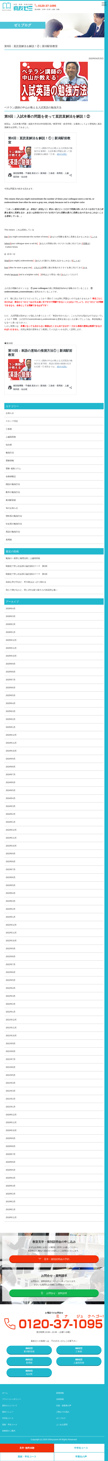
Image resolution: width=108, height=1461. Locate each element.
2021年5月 (10, 1075)
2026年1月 (10, 632)
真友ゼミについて (9, 1405)
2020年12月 (11, 1114)
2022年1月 (10, 1012)
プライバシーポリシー (11, 1399)
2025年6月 (10, 687)
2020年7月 (10, 1154)
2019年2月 (10, 1201)
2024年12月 (11, 735)
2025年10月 (11, 656)
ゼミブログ (61, 1418)
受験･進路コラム (13, 468)
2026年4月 (10, 608)
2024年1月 (10, 822)
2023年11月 (11, 838)
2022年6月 (10, 972)
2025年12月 (11, 640)
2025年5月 (10, 695)
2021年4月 (10, 1083)
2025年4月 (10, 703)
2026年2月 (10, 624)
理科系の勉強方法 (14, 516)
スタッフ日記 (12, 421)
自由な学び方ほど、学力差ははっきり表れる (26, 582)
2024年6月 (10, 782)
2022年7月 (10, 964)
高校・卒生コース (9, 1424)
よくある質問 (61, 1424)
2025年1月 (10, 727)
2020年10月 (11, 1130)
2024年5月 (10, 790)
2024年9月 (10, 759)
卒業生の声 (81, 1456)
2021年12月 (11, 1020)
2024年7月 (10, 774)
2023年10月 (11, 846)
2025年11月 (11, 648)
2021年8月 (10, 1051)
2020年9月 (10, 1138)
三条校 (9, 429)
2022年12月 (11, 925)
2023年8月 (10, 861)
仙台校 (9, 445)
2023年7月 (10, 869)
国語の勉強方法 (13, 484)
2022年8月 (10, 956)
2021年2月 (10, 1099)
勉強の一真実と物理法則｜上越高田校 (23, 558)
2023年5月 (10, 885)
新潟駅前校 (11, 500)
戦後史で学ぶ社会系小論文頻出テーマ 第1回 (26, 574)
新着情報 (60, 1393)
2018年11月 (11, 1217)
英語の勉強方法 (13, 532)
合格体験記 (11, 476)
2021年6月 (10, 1067)
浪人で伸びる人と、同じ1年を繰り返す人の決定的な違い (31, 590)
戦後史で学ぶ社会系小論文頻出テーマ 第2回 (26, 566)
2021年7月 (10, 1059)
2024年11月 (11, 743)
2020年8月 (10, 1146)
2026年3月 (10, 616)
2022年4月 (10, 988)
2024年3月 (10, 806)
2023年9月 (10, 853)
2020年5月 (10, 1170)
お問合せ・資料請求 (54, 1293)
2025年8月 (10, 672)
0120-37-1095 (47, 5)
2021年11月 (11, 1027)
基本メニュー (7, 1412)
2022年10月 (11, 940)
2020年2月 (10, 1194)
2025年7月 (10, 679)
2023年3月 (10, 901)
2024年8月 (10, 766)
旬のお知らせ (12, 508)
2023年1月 (10, 917)
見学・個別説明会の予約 (54, 1259)
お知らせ (10, 413)
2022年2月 (10, 1004)
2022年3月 (10, 996)
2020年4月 (10, 1178)
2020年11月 (11, 1122)
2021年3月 (10, 1091)
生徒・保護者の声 (63, 1405)
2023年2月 (10, 909)
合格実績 (60, 1399)
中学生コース (7, 1418)
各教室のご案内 (8, 1431)
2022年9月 (10, 948)
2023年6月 (10, 877)
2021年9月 (10, 1043)
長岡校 (9, 539)
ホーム (5, 1393)
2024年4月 (10, 798)
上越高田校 (11, 437)
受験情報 (10, 460)
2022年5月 (10, 980)
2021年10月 (11, 1035)
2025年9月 (10, 664)
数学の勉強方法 (13, 492)
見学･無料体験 (26, 1448)
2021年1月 (10, 1107)
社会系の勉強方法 (14, 524)
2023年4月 (10, 893)
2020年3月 (10, 1186)
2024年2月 (10, 814)
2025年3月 (10, 711)
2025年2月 (10, 719)
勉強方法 (10, 452)
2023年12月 (11, 830)
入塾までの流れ (62, 1412)
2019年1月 (10, 1209)
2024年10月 (11, 751)
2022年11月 (11, 932)
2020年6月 (10, 1162)
